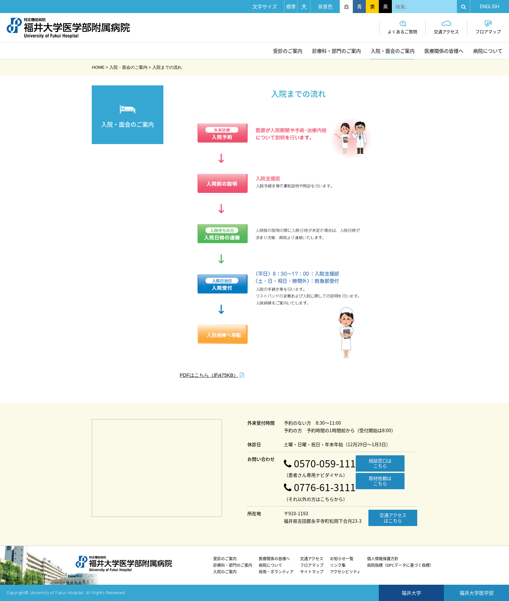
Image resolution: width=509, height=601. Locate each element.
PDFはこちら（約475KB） (209, 375)
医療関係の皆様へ (443, 50)
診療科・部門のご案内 (336, 50)
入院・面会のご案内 (393, 50)
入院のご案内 (225, 572)
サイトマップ (311, 572)
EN (489, 6)
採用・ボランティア (276, 572)
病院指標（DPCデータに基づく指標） (400, 565)
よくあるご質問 (402, 28)
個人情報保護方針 (382, 559)
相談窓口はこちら (380, 463)
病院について (487, 50)
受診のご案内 (287, 50)
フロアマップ (488, 28)
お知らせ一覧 (341, 559)
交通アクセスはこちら (392, 518)
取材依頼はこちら (380, 481)
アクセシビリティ (345, 572)
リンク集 (338, 565)
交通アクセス (446, 28)
